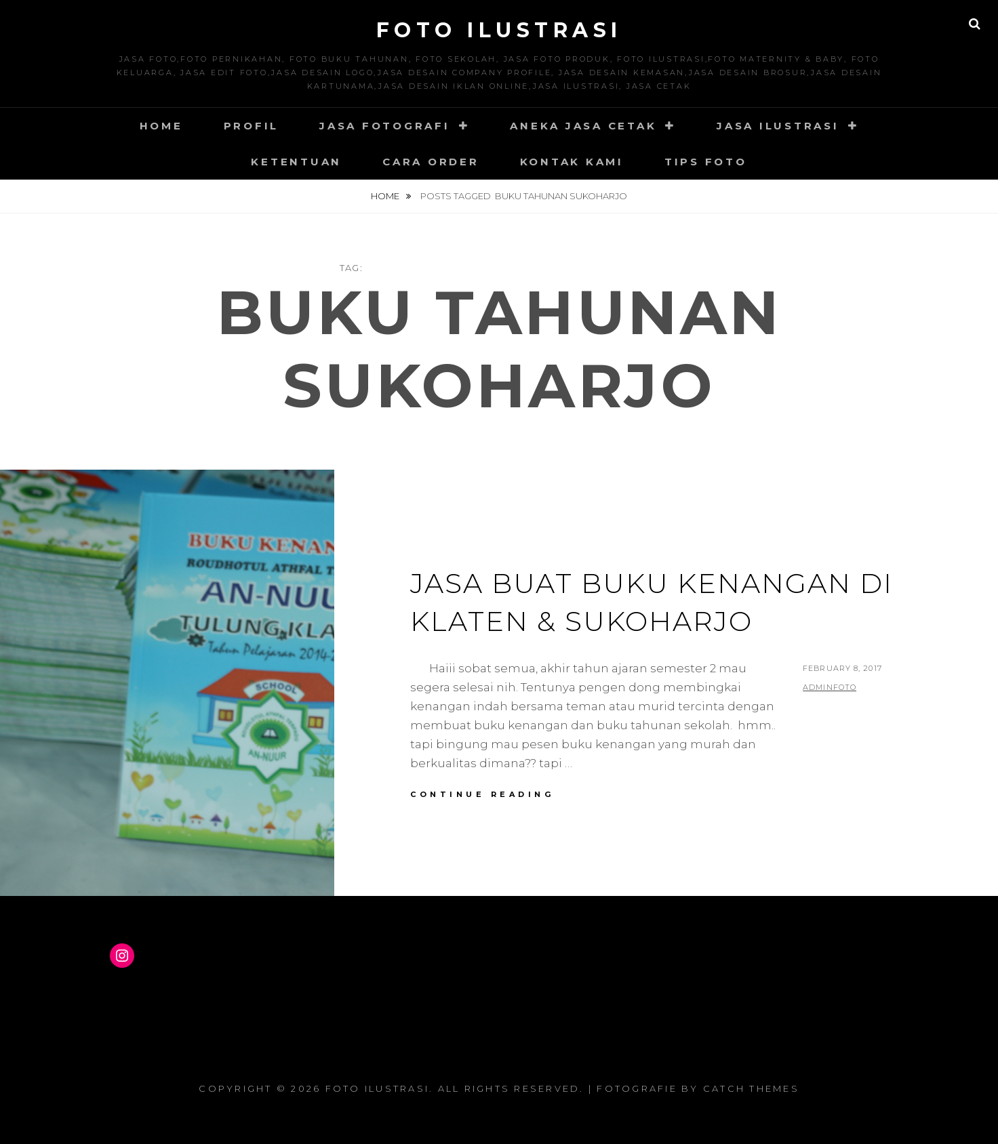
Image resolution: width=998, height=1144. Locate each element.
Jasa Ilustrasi (778, 125)
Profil (251, 125)
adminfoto (829, 687)
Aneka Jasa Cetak (583, 125)
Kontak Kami (572, 161)
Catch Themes (751, 1088)
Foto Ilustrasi (499, 30)
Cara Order (430, 161)
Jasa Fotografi (384, 125)
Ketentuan (296, 161)
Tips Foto (705, 161)
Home (161, 125)
